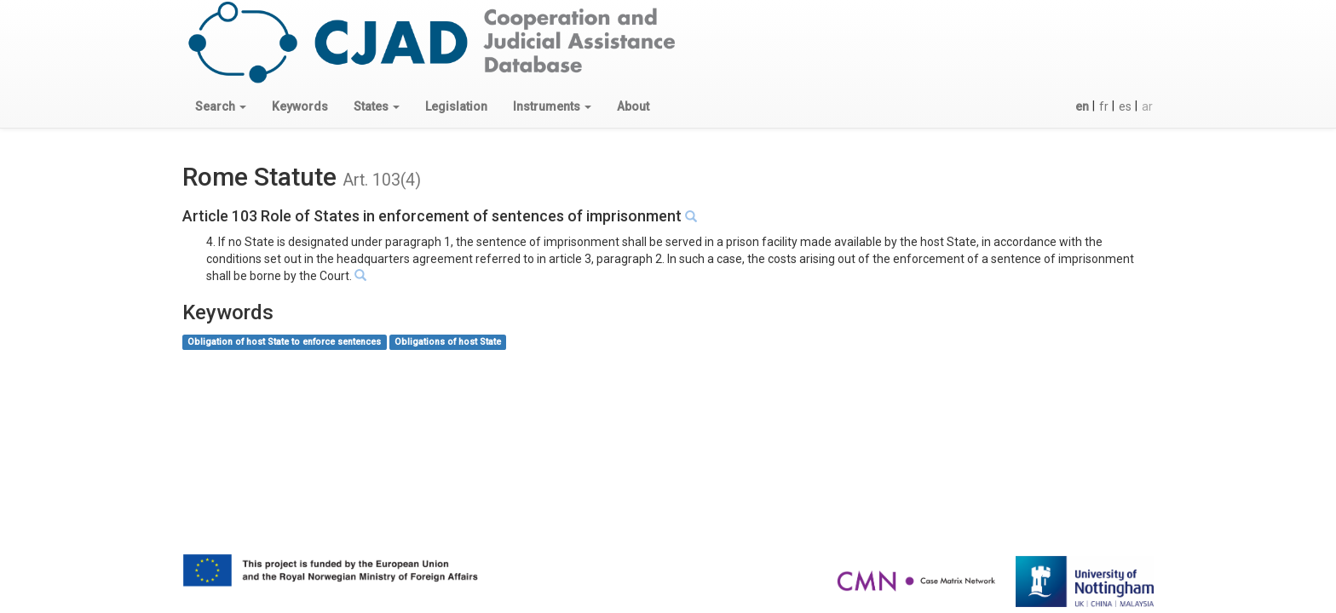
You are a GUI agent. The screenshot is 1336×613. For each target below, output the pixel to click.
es (1125, 106)
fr (1104, 106)
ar (1147, 106)
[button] (220, 106)
